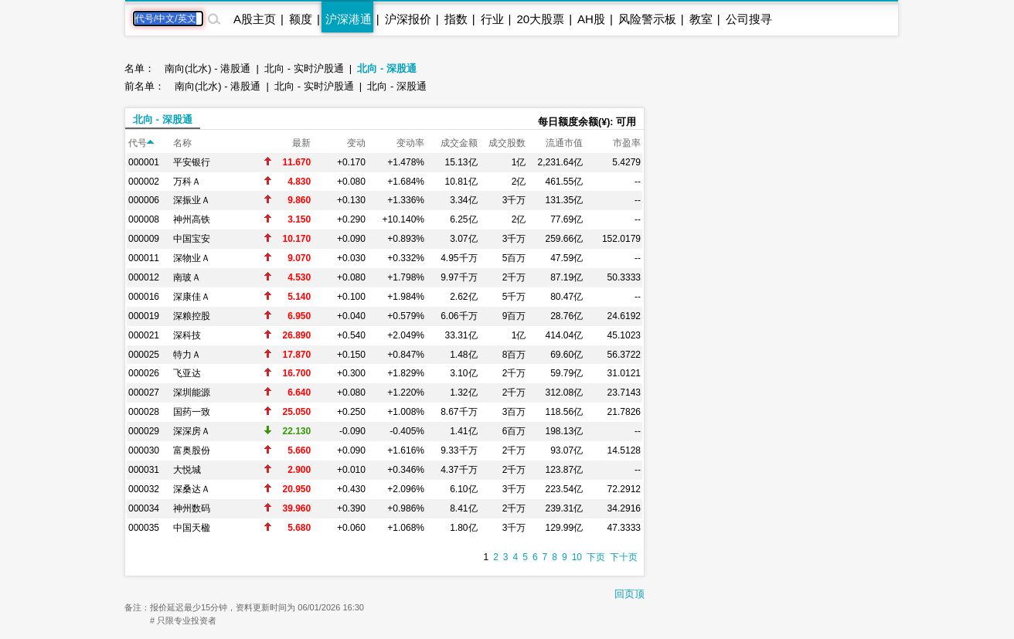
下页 (596, 557)
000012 (143, 277)
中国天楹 (191, 527)
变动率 (410, 143)
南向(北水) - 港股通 (207, 68)
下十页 (624, 557)
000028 (143, 411)
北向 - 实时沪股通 (304, 68)
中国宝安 (191, 238)
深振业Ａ (191, 200)
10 (577, 557)
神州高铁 (191, 219)
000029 (143, 431)
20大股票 (540, 18)
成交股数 (507, 143)
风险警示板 (647, 18)
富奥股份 (191, 450)
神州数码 (191, 508)
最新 (301, 143)
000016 (143, 296)
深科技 (187, 335)
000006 (143, 200)
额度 (300, 18)
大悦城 (187, 469)
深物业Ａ (191, 258)
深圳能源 (191, 392)
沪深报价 (408, 18)
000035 (143, 527)
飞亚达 (187, 373)
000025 (143, 354)
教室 (701, 18)
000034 (143, 508)
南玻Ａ (187, 277)
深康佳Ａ (191, 296)
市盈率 (627, 143)
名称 (182, 143)
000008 (143, 219)
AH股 (591, 18)
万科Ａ (187, 181)
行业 (492, 18)
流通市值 (564, 143)
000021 (143, 335)
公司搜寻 (749, 18)
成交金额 (459, 143)
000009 (143, 238)
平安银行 (191, 162)
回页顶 (629, 594)
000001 (143, 162)
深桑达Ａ (191, 489)
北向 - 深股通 (387, 68)
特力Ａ (187, 354)
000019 (143, 316)
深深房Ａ (191, 431)
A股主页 (254, 18)
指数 (456, 18)
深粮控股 (191, 316)
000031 (143, 469)
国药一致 (191, 411)
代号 (141, 143)
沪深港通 (348, 18)
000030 (143, 450)
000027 (143, 392)
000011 (143, 258)
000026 (143, 373)
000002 (143, 181)
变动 (356, 143)
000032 (143, 489)
